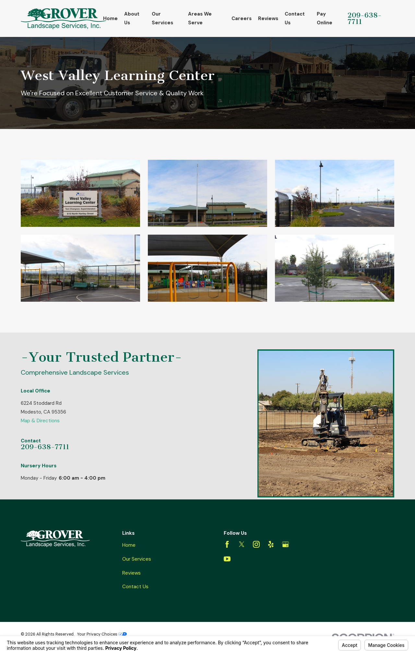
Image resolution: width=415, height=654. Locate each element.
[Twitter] (241, 544)
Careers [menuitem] (241, 18)
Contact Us (135, 586)
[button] (80, 193)
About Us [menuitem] (131, 18)
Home (129, 545)
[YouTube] (227, 558)
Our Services (136, 559)
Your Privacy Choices (102, 634)
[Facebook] (227, 544)
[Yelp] (270, 544)
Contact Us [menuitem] (295, 18)
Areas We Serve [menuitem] (200, 18)
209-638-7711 (365, 18)
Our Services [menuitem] (162, 18)
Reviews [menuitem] (268, 18)
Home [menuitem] (110, 18)
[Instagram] (256, 544)
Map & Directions (40, 420)
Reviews (131, 573)
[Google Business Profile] (285, 544)
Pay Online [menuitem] (324, 18)
